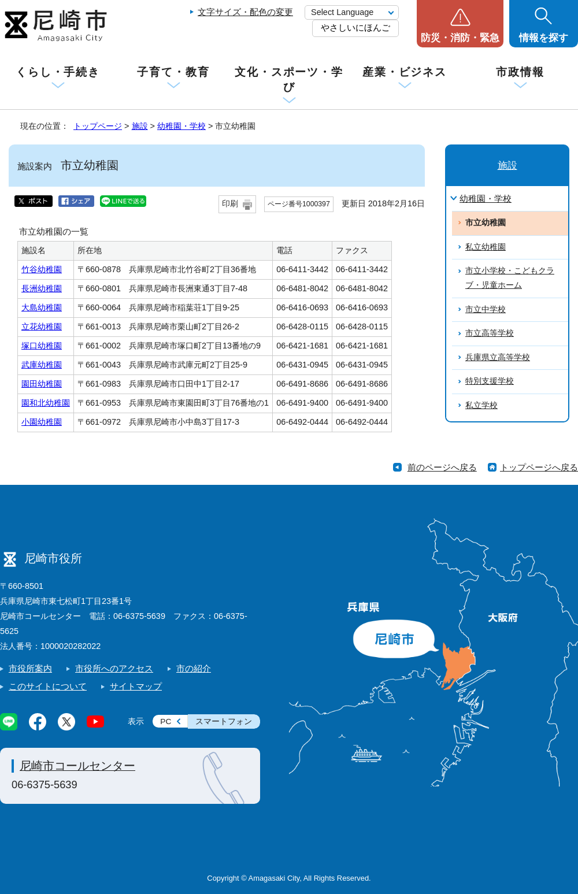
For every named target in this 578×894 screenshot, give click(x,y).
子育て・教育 (173, 72)
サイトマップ (136, 686)
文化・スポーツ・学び (289, 79)
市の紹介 (193, 668)
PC (165, 721)
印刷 (230, 203)
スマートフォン (223, 721)
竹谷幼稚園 (41, 269)
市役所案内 (30, 668)
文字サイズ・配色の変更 (245, 12)
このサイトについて (48, 686)
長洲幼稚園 (41, 288)
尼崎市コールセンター (77, 765)
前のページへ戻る (442, 467)
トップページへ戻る (539, 467)
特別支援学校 (489, 381)
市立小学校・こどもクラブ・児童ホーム (509, 278)
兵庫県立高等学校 (497, 357)
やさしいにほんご (355, 27)
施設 (140, 126)
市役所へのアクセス (114, 668)
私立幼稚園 (485, 247)
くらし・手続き (58, 72)
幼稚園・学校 (181, 126)
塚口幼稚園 (41, 345)
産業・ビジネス (404, 72)
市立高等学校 (489, 333)
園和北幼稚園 (45, 402)
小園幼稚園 (41, 421)
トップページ (97, 126)
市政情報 (520, 72)
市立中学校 (485, 309)
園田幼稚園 (41, 383)
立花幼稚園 (41, 326)
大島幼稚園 (41, 307)
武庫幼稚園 (41, 364)
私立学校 (481, 405)
